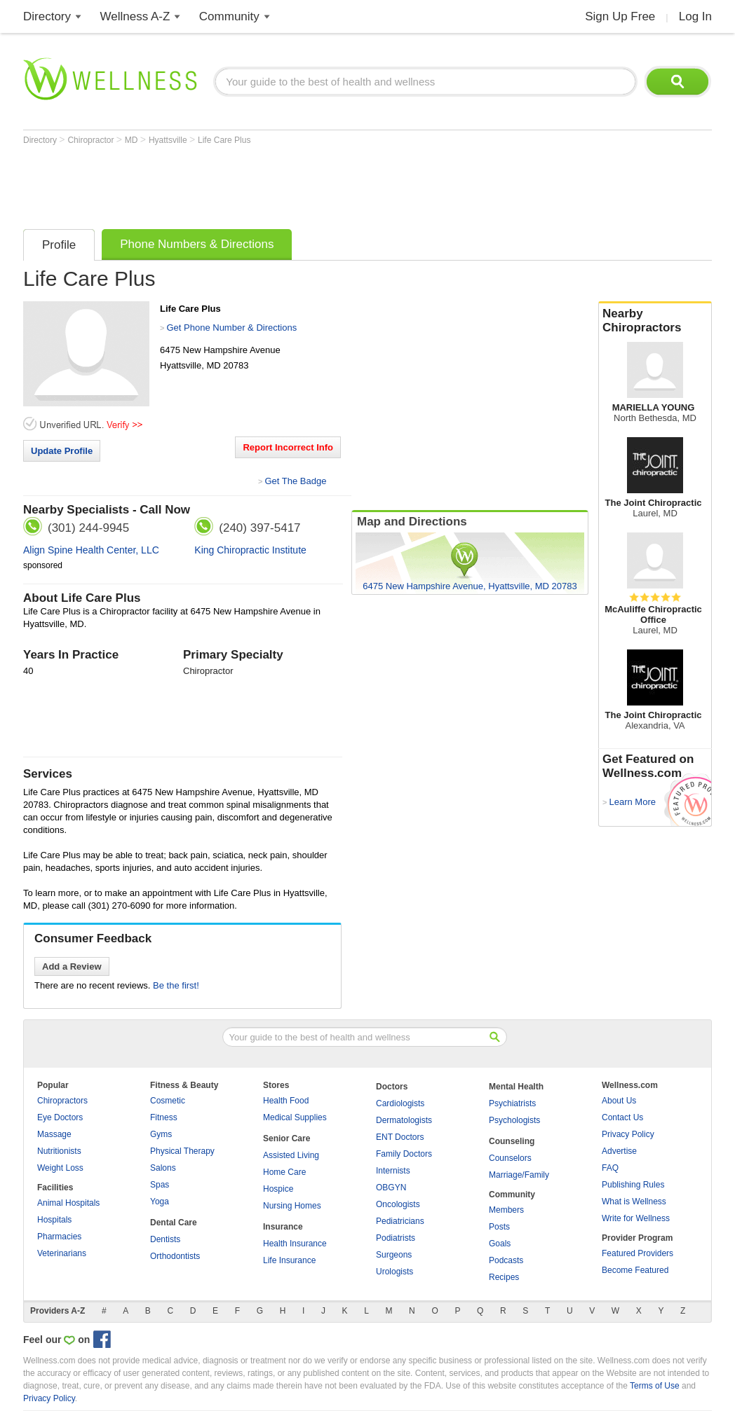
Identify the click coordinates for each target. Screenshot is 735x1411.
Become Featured (635, 1270)
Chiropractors (62, 1101)
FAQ (610, 1168)
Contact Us (622, 1117)
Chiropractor (91, 140)
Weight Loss (60, 1168)
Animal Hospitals (68, 1203)
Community (229, 16)
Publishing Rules (633, 1185)
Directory (47, 16)
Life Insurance (289, 1260)
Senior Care (286, 1138)
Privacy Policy (628, 1134)
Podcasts (506, 1260)
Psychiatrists (512, 1103)
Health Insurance (295, 1243)
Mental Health (516, 1087)
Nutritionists (59, 1151)
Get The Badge (295, 481)
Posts (499, 1227)
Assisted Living (291, 1155)
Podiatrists (395, 1238)
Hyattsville (169, 140)
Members (506, 1210)
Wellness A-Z (135, 16)
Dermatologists (404, 1120)
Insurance (283, 1227)
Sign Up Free (620, 16)
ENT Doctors (400, 1137)
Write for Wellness (636, 1218)
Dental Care (173, 1222)
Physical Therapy (182, 1151)
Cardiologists (400, 1103)
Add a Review (72, 966)
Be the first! (176, 985)
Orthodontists (175, 1256)
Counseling (511, 1141)
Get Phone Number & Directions (231, 327)
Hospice (278, 1189)
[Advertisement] (278, 183)
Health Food (286, 1101)
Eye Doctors (60, 1117)
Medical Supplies (295, 1117)
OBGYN (391, 1187)
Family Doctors (404, 1154)
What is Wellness (634, 1201)
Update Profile (62, 451)
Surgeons (394, 1255)
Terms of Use (655, 1386)
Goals (500, 1243)
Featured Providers (637, 1253)
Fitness (163, 1117)
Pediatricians (400, 1221)
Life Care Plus (224, 140)
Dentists (165, 1239)
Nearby (655, 321)
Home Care (284, 1172)
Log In (695, 16)
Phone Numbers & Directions (197, 244)
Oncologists (398, 1204)
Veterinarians (61, 1253)
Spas (159, 1185)
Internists (393, 1171)
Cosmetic (167, 1101)
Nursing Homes (292, 1206)
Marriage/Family (519, 1175)
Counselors (510, 1158)
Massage (54, 1134)
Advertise (619, 1151)
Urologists (394, 1271)
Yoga (159, 1201)
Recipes (504, 1277)
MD (132, 140)
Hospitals (54, 1220)
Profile (59, 245)
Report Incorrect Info (288, 447)
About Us (619, 1101)
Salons (163, 1168)
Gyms (161, 1134)
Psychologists (514, 1120)
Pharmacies (59, 1236)
